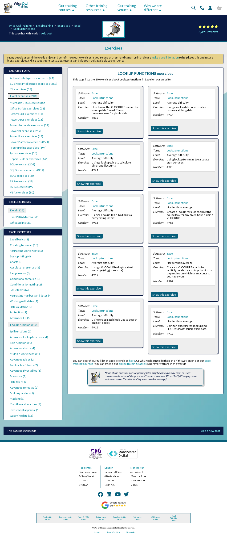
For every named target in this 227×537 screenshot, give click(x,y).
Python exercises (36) (23, 153)
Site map (96, 532)
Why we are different (153, 8)
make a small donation (165, 57)
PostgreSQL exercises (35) (26, 113)
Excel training (44, 25)
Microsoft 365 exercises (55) (28, 102)
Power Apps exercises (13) (26, 119)
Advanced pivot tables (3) (25, 370)
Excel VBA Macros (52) (24, 216)
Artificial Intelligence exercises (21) (32, 78)
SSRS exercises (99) (22, 186)
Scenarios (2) (18, 376)
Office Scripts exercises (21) (27, 108)
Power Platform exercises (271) (29, 141)
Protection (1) (18, 312)
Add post (46, 33)
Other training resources (96, 8)
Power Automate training (65, 518)
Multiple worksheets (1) (25, 353)
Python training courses (101, 518)
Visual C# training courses (173, 518)
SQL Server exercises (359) (27, 170)
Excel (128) (17, 210)
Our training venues (127, 8)
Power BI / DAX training (83, 518)
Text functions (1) (21, 342)
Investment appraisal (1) (25, 409)
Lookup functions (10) (23, 324)
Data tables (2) (19, 381)
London (109, 467)
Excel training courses (47, 518)
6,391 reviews (208, 32)
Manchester (137, 467)
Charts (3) (16, 261)
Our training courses (67, 8)
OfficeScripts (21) (21, 222)
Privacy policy (130, 532)
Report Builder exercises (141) (29, 158)
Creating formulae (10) (24, 245)
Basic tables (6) (19, 289)
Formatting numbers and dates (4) (31, 295)
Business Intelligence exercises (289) (33, 83)
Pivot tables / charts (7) (24, 365)
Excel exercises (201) (23, 95)
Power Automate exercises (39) (29, 125)
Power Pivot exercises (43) (26, 136)
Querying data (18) (21, 415)
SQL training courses (137, 518)
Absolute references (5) (25, 267)
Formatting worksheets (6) (26, 250)
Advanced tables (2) (22, 359)
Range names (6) (20, 273)
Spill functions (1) (20, 331)
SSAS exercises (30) (22, 175)
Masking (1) (17, 398)
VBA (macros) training (155, 518)
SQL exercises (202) (22, 164)
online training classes (133, 363)
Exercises (63, 25)
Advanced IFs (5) (20, 317)
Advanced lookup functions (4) (29, 337)
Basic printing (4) (20, 256)
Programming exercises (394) (28, 147)
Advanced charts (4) (22, 348)
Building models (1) (22, 393)
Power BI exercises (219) (25, 130)
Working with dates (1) (24, 301)
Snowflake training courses (119, 518)
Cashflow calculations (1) (25, 404)
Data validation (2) (21, 306)
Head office (85, 467)
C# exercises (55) (21, 89)
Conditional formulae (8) (25, 278)
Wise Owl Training (20, 25)
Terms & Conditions (113, 532)
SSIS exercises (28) (21, 181)
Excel (77, 25)
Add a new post (210, 430)
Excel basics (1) (19, 239)
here (132, 360)
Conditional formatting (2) (26, 284)
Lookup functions (24, 28)
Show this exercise (89, 131)
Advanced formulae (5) (24, 387)
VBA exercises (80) (22, 192)
